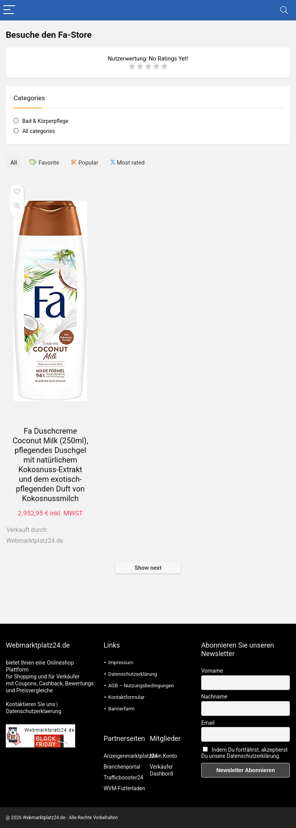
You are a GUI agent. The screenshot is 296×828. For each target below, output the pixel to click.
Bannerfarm (121, 709)
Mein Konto (163, 756)
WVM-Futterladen (124, 788)
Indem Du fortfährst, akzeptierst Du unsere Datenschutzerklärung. (244, 753)
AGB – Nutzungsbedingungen (141, 685)
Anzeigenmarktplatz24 (131, 756)
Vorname (212, 671)
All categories (38, 131)
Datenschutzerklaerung (33, 711)
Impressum (120, 662)
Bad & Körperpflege (45, 121)
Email (208, 723)
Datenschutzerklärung (132, 674)
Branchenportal (122, 767)
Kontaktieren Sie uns (30, 704)
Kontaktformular (126, 697)
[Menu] (9, 10)
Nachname (214, 696)
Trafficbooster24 (123, 777)
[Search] (284, 10)
